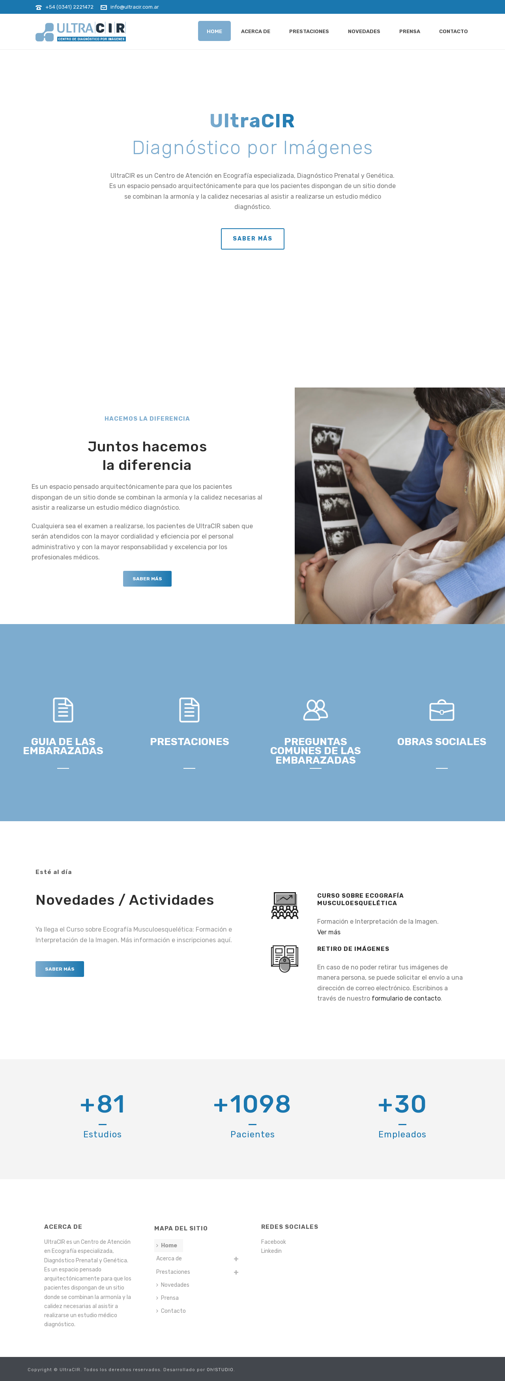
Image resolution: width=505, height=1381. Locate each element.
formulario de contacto (406, 998)
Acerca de (255, 31)
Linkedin (271, 1251)
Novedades (364, 31)
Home (214, 31)
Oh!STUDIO (220, 1369)
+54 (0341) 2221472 (69, 7)
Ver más (328, 932)
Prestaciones (309, 31)
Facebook (273, 1242)
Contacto (453, 31)
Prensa (409, 31)
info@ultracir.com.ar (134, 7)
